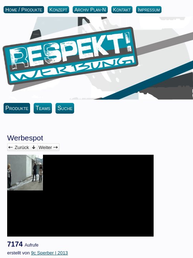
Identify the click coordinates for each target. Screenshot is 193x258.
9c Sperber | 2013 (49, 252)
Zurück (22, 147)
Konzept (58, 10)
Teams (42, 108)
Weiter (45, 147)
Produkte (16, 108)
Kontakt (122, 10)
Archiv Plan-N (90, 10)
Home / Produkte (23, 10)
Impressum (149, 10)
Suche (64, 108)
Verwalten (33, 147)
